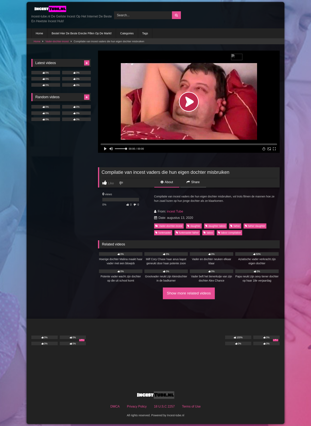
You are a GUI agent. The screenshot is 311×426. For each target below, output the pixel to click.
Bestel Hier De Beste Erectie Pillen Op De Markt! (82, 33)
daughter (194, 225)
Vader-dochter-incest (57, 41)
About (167, 182)
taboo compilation (229, 232)
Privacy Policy (137, 406)
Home (39, 33)
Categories (127, 33)
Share (193, 182)
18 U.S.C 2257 (164, 406)
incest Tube (175, 211)
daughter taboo (215, 225)
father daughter (255, 225)
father (235, 225)
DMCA (115, 406)
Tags (145, 33)
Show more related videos (189, 293)
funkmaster (163, 232)
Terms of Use (191, 406)
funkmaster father (187, 232)
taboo (208, 232)
